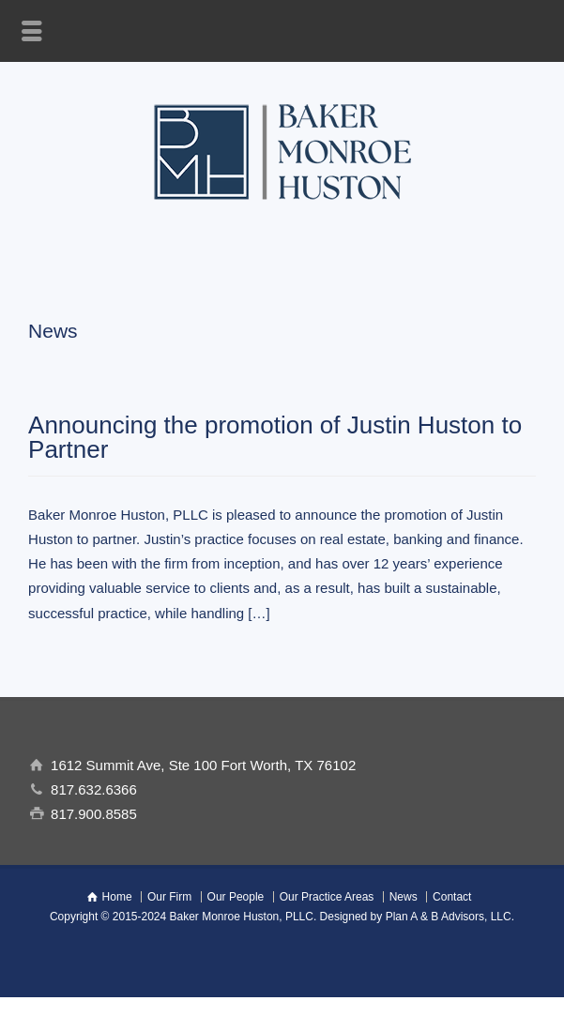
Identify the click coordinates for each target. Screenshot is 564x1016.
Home (117, 896)
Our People (236, 896)
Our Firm (169, 896)
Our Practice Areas (327, 896)
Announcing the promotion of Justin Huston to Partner (275, 437)
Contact (452, 896)
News (403, 896)
